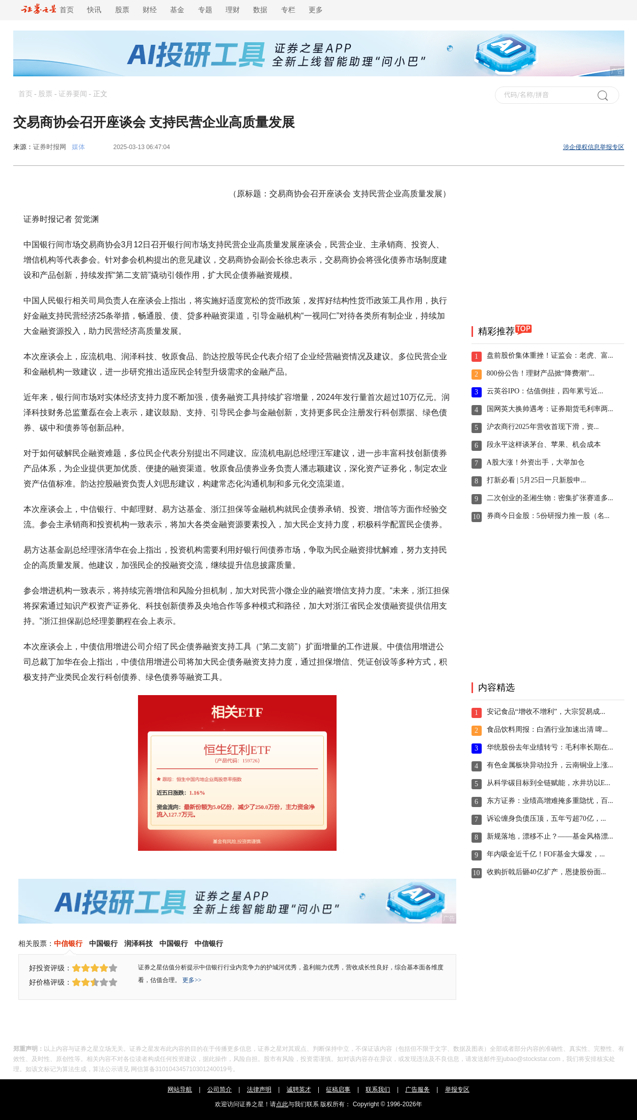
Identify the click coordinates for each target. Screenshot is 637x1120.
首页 (47, 10)
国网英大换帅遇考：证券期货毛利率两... (550, 409)
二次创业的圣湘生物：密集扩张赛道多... (550, 498)
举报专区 (457, 1089)
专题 (205, 10)
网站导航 (180, 1089)
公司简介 (219, 1089)
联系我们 (378, 1089)
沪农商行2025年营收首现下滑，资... (543, 426)
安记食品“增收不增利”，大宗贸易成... (546, 711)
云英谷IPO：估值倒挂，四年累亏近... (545, 391)
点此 (282, 1104)
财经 (150, 10)
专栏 (288, 10)
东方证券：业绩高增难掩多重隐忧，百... (550, 801)
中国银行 (103, 943)
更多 (316, 10)
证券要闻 (73, 94)
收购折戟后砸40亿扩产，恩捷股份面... (546, 872)
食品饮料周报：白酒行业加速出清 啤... (547, 729)
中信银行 (68, 943)
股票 (122, 10)
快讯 (94, 10)
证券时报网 (49, 147)
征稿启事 (338, 1089)
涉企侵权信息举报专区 (593, 147)
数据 (260, 10)
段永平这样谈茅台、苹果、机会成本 (544, 444)
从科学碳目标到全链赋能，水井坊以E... (549, 783)
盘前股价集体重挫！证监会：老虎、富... (550, 355)
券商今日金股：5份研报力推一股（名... (548, 516)
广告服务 (417, 1089)
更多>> (192, 980)
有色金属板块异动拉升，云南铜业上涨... (550, 765)
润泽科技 (138, 943)
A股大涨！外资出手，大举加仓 (536, 462)
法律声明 (259, 1089)
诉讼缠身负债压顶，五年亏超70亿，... (546, 818)
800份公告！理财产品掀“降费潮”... (541, 373)
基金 (177, 10)
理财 (233, 10)
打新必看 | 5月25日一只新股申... (536, 480)
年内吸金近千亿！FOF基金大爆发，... (546, 854)
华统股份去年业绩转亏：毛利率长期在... (550, 747)
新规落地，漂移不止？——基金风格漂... (550, 836)
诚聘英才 (299, 1089)
